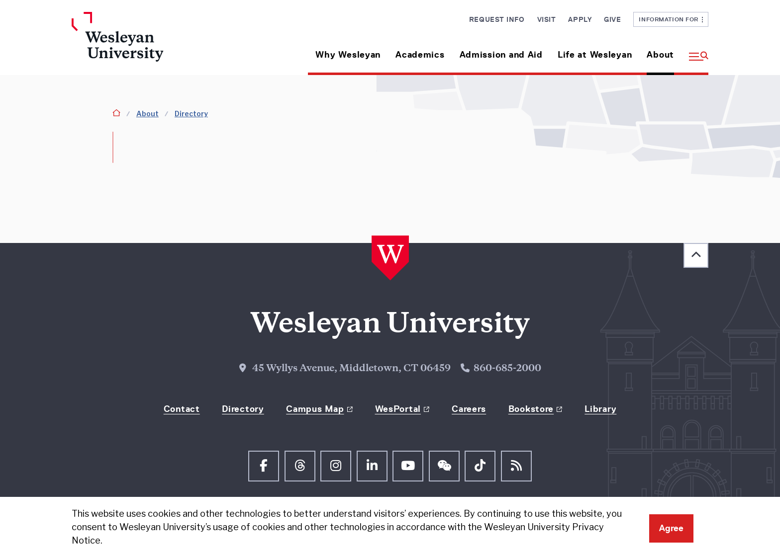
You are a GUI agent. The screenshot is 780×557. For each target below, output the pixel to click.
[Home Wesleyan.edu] (146, 43)
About (660, 54)
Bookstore (531, 408)
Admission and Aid (501, 54)
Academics (419, 54)
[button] (695, 51)
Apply (579, 19)
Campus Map (315, 408)
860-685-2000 (507, 369)
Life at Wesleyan (595, 54)
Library (600, 408)
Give (612, 19)
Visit (546, 19)
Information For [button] (671, 19)
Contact (182, 408)
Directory (191, 113)
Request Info (497, 19)
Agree (671, 528)
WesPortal (398, 408)
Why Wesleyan (348, 54)
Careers (469, 408)
